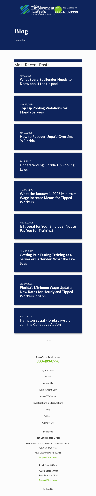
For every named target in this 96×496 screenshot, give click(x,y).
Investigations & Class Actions (48, 402)
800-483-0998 (66, 12)
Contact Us (48, 422)
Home (48, 376)
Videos (47, 416)
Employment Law (48, 389)
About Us (48, 383)
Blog (48, 409)
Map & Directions (48, 457)
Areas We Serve (48, 396)
